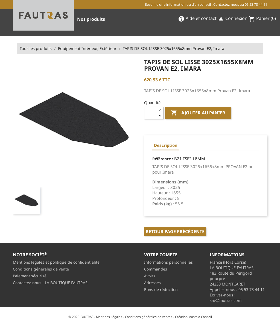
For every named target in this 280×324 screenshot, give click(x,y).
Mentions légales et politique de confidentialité (56, 262)
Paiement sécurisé (29, 275)
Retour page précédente (175, 231)
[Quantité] (150, 113)
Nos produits (91, 19)
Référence (161, 158)
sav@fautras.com (225, 300)
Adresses (152, 282)
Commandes (155, 269)
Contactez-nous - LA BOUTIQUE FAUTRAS (50, 282)
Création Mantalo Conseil (193, 317)
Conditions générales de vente (41, 269)
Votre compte (160, 255)
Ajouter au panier (198, 113)
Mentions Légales (109, 317)
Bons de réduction (161, 289)
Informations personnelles (168, 262)
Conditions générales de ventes (148, 317)
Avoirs (149, 275)
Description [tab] (165, 145)
